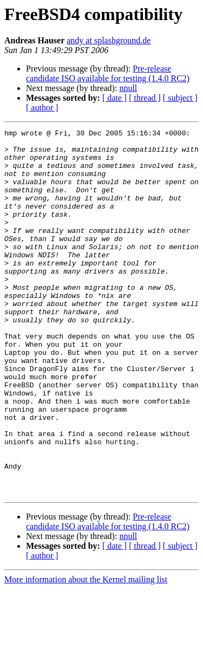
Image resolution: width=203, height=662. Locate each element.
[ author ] (42, 107)
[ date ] (114, 97)
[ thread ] (145, 97)
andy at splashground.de (108, 40)
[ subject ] (180, 97)
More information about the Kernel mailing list (85, 652)
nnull (128, 88)
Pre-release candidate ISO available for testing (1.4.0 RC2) (107, 73)
